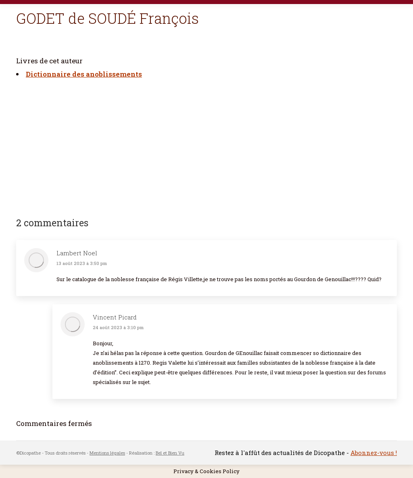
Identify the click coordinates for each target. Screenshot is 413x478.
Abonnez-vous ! (373, 453)
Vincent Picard (115, 317)
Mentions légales (107, 453)
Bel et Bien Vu (170, 453)
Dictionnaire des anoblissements (84, 74)
